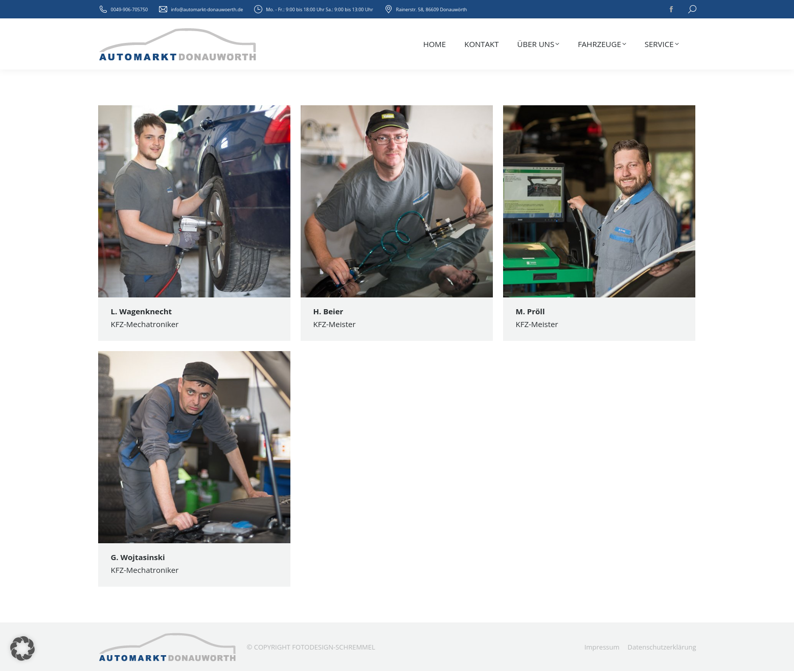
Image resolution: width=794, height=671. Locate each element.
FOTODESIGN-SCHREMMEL (333, 647)
